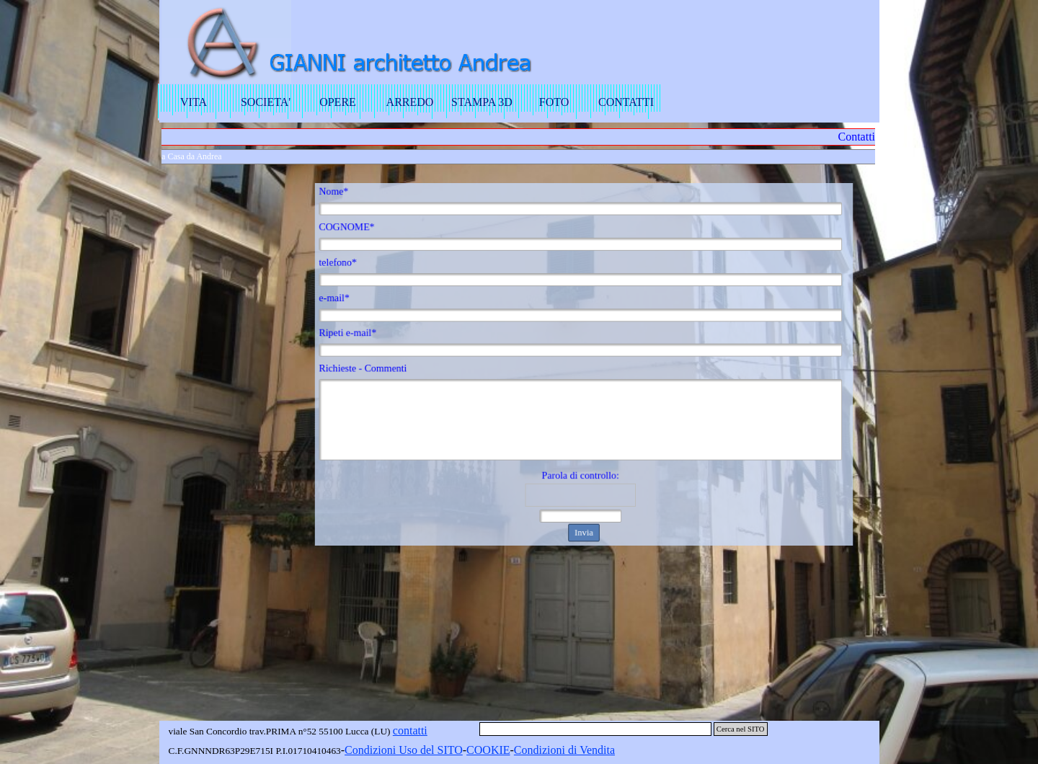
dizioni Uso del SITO (413, 750)
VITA (193, 102)
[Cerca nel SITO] (595, 729)
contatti (410, 730)
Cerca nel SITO (741, 729)
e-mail (354, 303)
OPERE (337, 102)
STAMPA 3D (482, 102)
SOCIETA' (265, 102)
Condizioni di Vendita (564, 750)
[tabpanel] (405, 750)
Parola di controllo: (580, 466)
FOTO (554, 102)
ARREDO (410, 102)
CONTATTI (626, 102)
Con (354, 750)
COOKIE (488, 750)
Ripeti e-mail (366, 335)
